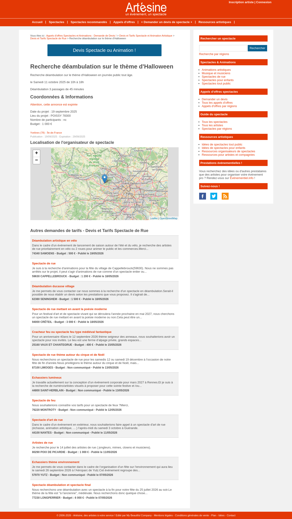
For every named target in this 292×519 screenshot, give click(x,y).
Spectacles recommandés (88, 22)
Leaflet (154, 218)
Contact (231, 515)
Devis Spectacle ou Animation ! (104, 50)
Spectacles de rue (214, 76)
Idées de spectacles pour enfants (223, 148)
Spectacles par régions (217, 128)
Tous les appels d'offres (217, 102)
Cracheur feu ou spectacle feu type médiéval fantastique (72, 332)
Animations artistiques (216, 69)
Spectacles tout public (216, 83)
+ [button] (36, 153)
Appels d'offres (124, 22)
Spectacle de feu (44, 400)
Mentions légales (163, 515)
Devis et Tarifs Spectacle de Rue (48, 38)
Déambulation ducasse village (53, 286)
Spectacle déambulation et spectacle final (61, 485)
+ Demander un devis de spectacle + (166, 22)
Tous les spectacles (215, 122)
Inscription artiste (241, 2)
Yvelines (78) (37, 132)
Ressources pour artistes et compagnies (228, 154)
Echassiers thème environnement (55, 462)
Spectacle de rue (44, 263)
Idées (221, 515)
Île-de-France (54, 132)
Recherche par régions (214, 54)
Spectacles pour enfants (218, 80)
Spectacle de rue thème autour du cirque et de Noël (68, 354)
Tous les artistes (212, 125)
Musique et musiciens (216, 73)
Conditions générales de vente (192, 515)
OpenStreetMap (168, 218)
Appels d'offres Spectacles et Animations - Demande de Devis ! (81, 35)
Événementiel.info (241, 178)
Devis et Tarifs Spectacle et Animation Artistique (145, 35)
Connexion (263, 2)
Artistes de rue (42, 442)
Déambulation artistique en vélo (54, 240)
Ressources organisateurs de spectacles (228, 151)
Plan (213, 515)
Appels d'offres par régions (219, 106)
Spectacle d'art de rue (47, 420)
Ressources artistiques (214, 22)
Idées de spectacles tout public (222, 144)
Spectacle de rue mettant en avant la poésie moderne (69, 309)
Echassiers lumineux (47, 377)
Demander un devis (215, 99)
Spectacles (56, 22)
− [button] (36, 160)
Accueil (37, 22)
